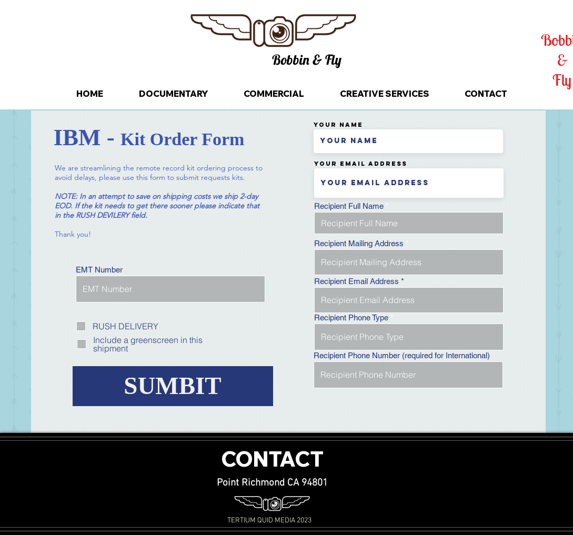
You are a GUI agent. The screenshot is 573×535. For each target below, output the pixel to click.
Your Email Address (360, 163)
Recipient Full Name (349, 206)
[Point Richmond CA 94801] (272, 483)
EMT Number (99, 270)
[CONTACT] (272, 459)
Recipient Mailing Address (359, 243)
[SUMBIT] (173, 386)
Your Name (338, 124)
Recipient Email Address (356, 281)
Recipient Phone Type (351, 317)
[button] (306, 60)
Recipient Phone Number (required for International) (402, 355)
